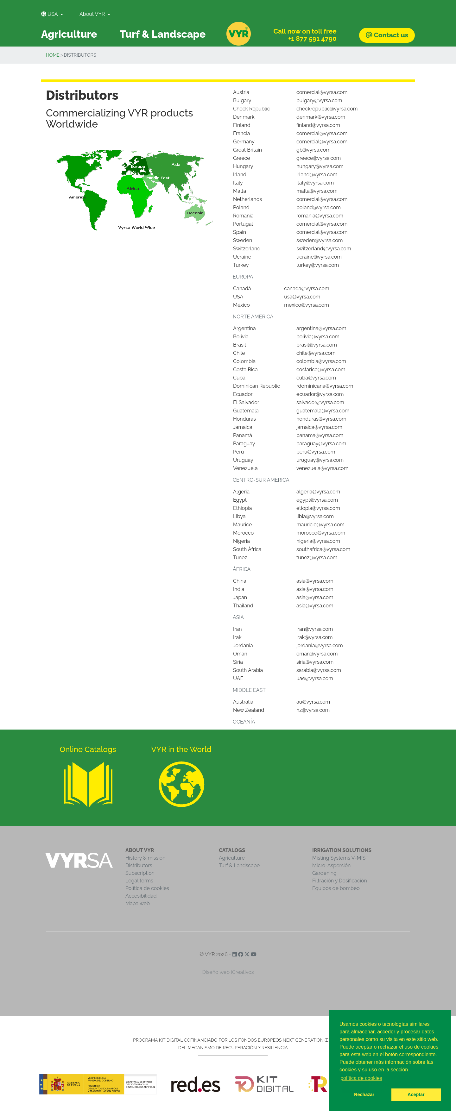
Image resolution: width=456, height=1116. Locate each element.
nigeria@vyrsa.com (318, 541)
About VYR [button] (92, 14)
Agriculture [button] (69, 34)
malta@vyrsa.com (317, 191)
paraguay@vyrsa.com (321, 444)
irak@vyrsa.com (314, 637)
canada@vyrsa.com (306, 288)
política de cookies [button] (361, 1078)
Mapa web (137, 903)
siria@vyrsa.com (314, 662)
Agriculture (232, 858)
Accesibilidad (140, 896)
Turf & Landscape (239, 865)
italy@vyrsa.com (315, 183)
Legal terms (139, 881)
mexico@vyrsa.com (306, 305)
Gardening (324, 873)
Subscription (140, 873)
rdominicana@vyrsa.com (324, 386)
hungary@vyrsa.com (320, 166)
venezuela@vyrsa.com (322, 468)
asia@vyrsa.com (314, 581)
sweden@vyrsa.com (319, 240)
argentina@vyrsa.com (321, 328)
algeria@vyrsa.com (318, 492)
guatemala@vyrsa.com (322, 411)
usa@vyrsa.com (302, 297)
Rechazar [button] (364, 1094)
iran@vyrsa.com (314, 629)
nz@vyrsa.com (313, 710)
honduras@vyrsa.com (321, 419)
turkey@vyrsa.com (317, 265)
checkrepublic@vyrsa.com (327, 109)
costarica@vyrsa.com (320, 370)
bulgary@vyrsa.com (319, 100)
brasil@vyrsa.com (316, 345)
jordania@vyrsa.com (319, 646)
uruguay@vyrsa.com (320, 460)
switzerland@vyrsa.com (323, 249)
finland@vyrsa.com (318, 125)
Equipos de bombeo (336, 888)
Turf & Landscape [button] (163, 34)
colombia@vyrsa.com (321, 361)
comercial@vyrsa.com (321, 92)
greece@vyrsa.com (318, 158)
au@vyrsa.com (313, 702)
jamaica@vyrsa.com (319, 427)
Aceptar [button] (416, 1094)
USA (50, 14)
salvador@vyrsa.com (320, 402)
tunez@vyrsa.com (316, 558)
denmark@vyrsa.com (320, 117)
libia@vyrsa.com (315, 516)
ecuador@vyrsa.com (320, 394)
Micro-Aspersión (331, 865)
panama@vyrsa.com (319, 435)
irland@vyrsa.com (317, 175)
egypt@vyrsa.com (317, 500)
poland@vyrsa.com (318, 207)
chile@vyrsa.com (315, 353)
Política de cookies (147, 888)
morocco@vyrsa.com (320, 533)
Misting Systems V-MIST (340, 858)
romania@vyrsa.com (319, 216)
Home (53, 55)
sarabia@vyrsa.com (318, 670)
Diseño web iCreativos (228, 972)
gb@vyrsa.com (313, 150)
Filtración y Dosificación (339, 881)
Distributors (138, 865)
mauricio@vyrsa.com (320, 525)
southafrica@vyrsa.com (323, 549)
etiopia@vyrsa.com (318, 508)
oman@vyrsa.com (317, 654)
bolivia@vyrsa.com (317, 337)
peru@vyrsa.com (315, 452)
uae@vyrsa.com (314, 678)
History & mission (145, 858)
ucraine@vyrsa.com (319, 257)
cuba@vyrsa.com (316, 378)
